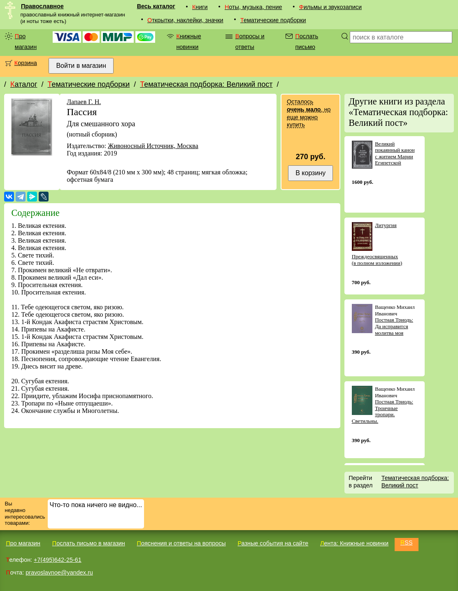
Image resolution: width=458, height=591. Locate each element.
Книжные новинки (188, 41)
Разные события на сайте (272, 543)
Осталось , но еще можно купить (308, 113)
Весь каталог (156, 6)
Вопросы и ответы (250, 41)
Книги (200, 7)
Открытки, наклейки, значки (185, 20)
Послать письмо (306, 41)
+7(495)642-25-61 (57, 559)
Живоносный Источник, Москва (153, 145)
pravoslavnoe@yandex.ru (59, 572)
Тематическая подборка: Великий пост (206, 84)
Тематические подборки (273, 20)
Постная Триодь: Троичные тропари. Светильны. (382, 411)
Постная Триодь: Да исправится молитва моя (394, 326)
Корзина (25, 63)
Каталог (23, 84)
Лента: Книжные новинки (354, 543)
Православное (42, 6)
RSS (406, 542)
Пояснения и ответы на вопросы (181, 543)
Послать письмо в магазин (88, 543)
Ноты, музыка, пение (253, 7)
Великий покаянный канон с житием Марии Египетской (394, 153)
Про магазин (26, 41)
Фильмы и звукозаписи (330, 7)
